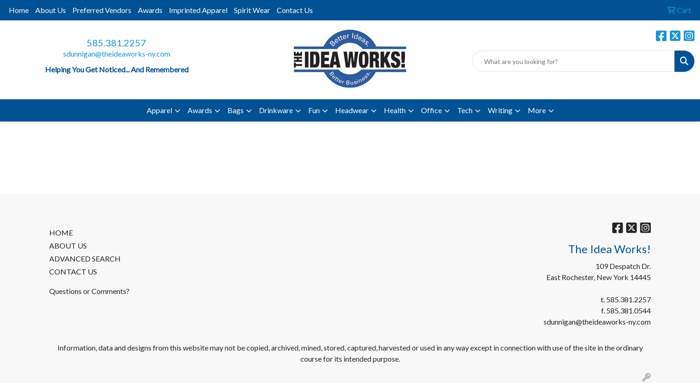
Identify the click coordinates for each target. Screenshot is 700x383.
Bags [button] (235, 110)
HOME (61, 232)
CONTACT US (73, 271)
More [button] (537, 110)
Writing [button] (500, 110)
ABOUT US (68, 245)
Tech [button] (465, 110)
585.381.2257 (116, 42)
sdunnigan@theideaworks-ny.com (116, 53)
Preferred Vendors (101, 10)
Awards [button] (200, 110)
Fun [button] (314, 110)
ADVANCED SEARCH (85, 258)
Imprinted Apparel (198, 10)
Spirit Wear (252, 10)
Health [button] (395, 110)
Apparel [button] (159, 110)
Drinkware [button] (276, 110)
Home (19, 10)
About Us (50, 10)
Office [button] (431, 110)
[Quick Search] (573, 61)
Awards (150, 10)
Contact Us (295, 10)
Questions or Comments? (89, 291)
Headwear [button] (352, 110)
